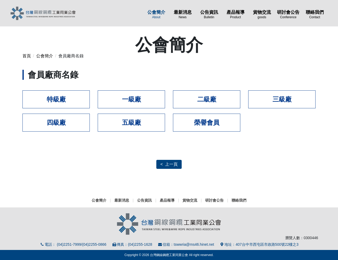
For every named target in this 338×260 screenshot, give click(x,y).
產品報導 (235, 14)
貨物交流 (262, 14)
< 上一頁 (168, 164)
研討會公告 (288, 14)
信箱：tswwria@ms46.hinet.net (185, 244)
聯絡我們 (315, 14)
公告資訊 (209, 14)
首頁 (26, 56)
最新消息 (183, 14)
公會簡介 (156, 14)
